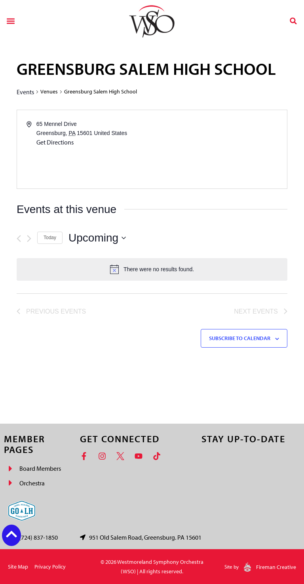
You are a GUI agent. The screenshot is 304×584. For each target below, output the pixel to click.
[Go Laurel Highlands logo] (22, 511)
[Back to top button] (11, 534)
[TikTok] (159, 456)
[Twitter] (122, 456)
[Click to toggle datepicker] (97, 238)
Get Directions (55, 142)
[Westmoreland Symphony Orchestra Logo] (151, 21)
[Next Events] (29, 238)
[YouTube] (140, 456)
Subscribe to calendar (239, 338)
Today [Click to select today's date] (50, 237)
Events (25, 92)
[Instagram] (104, 456)
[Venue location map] (218, 149)
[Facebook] (86, 456)
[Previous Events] (19, 238)
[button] (10, 20)
